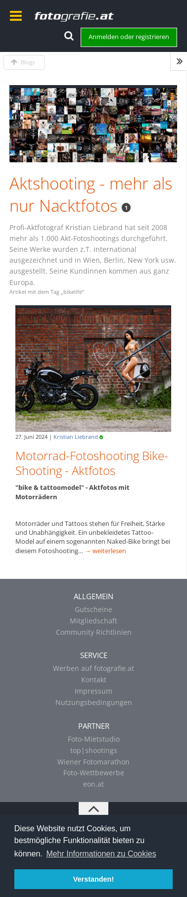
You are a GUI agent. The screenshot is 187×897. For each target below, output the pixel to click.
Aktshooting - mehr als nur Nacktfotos (90, 194)
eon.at (93, 784)
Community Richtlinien (94, 632)
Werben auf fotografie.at (93, 668)
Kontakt (93, 679)
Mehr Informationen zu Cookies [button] (101, 854)
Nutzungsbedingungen (93, 702)
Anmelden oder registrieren (129, 36)
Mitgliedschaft (93, 620)
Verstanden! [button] (93, 879)
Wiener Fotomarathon (93, 761)
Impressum (93, 691)
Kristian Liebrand (75, 436)
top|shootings (93, 750)
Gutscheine (93, 609)
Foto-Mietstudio (94, 739)
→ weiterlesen (105, 550)
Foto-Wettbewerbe (93, 772)
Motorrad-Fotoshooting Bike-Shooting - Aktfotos (91, 462)
